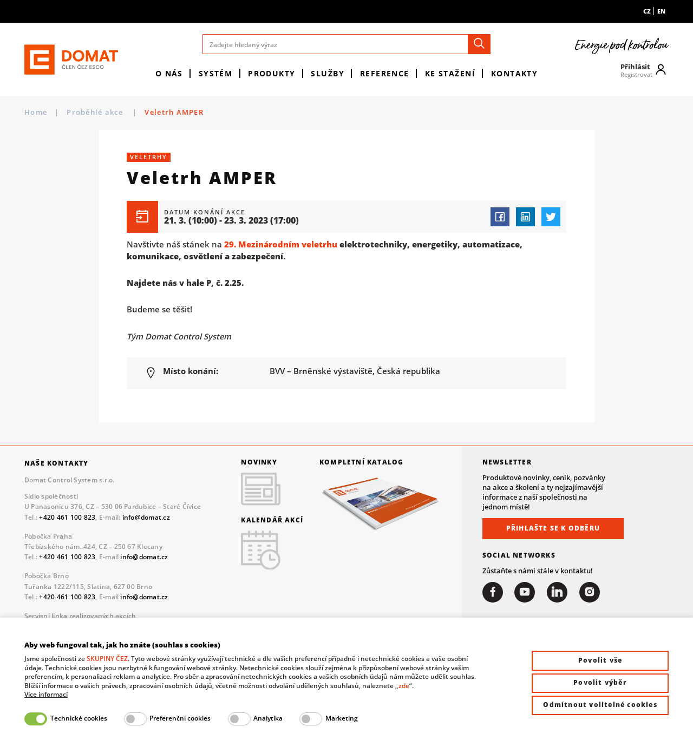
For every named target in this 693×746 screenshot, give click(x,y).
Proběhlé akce (96, 112)
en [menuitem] (661, 11)
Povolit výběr (600, 682)
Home (35, 112)
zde (403, 685)
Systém (216, 73)
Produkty (272, 73)
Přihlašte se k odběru (553, 528)
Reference (384, 73)
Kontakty (514, 73)
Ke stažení (450, 73)
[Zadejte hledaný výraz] (346, 44)
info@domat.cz (146, 517)
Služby (327, 73)
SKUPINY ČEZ (107, 658)
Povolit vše (600, 660)
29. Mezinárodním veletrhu (280, 244)
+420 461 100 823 (67, 517)
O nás (169, 73)
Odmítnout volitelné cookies (600, 704)
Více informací (46, 694)
